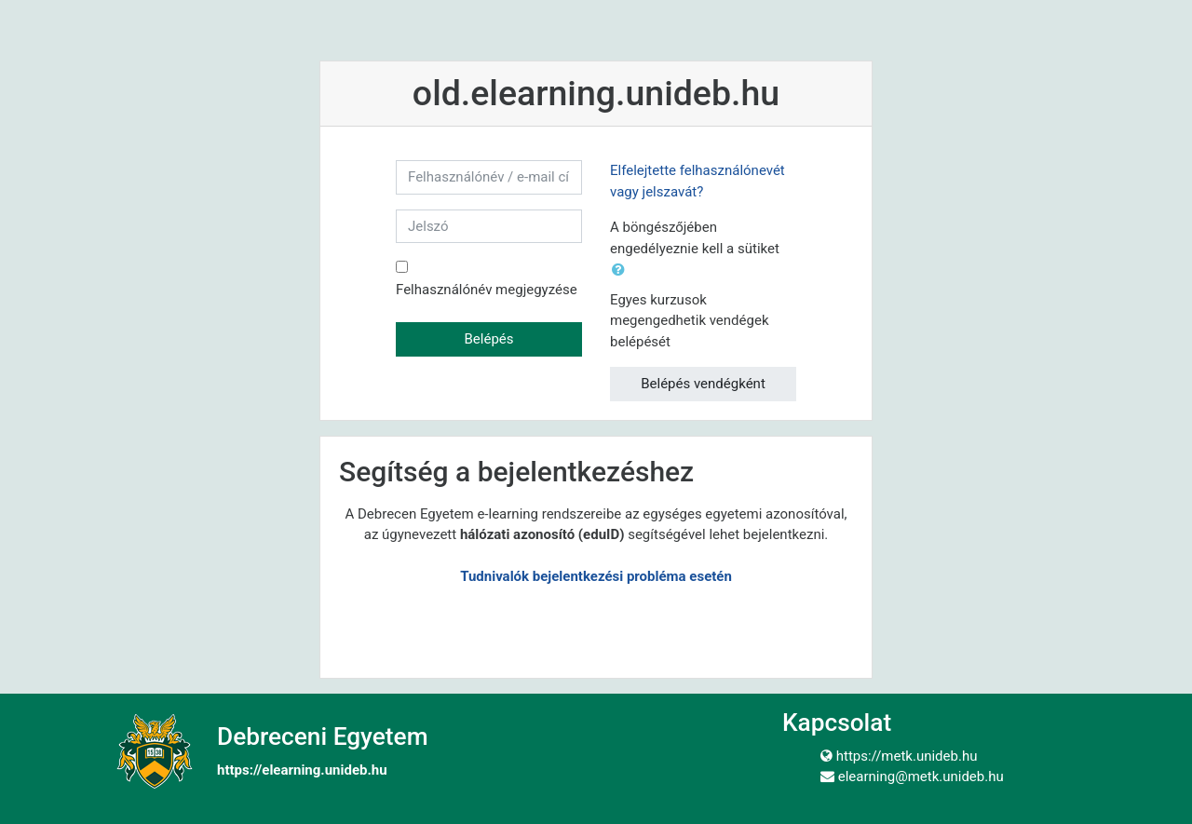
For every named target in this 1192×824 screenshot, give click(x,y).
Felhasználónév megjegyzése (486, 289)
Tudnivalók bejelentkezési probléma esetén (596, 576)
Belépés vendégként (703, 383)
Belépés (488, 339)
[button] (622, 270)
